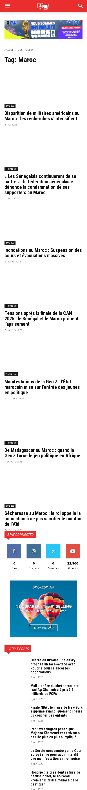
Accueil (8, 50)
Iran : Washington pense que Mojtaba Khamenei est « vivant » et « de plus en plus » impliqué (55, 733)
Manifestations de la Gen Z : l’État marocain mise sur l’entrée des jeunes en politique (42, 387)
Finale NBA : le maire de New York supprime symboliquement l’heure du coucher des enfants (57, 711)
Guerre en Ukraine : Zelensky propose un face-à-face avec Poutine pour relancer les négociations (53, 666)
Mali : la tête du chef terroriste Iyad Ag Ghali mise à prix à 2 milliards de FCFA (55, 690)
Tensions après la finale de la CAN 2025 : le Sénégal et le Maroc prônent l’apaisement (41, 318)
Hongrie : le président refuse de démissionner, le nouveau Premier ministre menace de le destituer (55, 778)
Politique (11, 168)
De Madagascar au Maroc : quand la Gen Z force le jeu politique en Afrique (42, 452)
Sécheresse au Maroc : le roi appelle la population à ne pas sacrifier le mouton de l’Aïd (42, 518)
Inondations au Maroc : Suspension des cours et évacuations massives (43, 252)
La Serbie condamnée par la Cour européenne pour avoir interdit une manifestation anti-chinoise (56, 755)
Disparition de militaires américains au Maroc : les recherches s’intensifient (42, 115)
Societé (10, 105)
